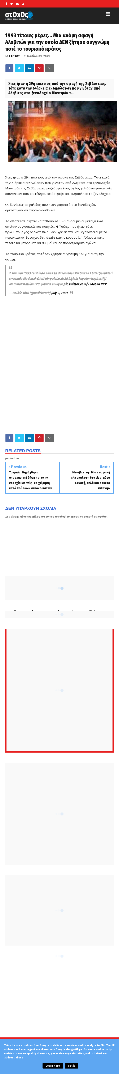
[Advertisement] (59, 328)
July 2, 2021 (59, 293)
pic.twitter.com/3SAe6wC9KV (84, 284)
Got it (71, 1065)
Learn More (53, 1065)
